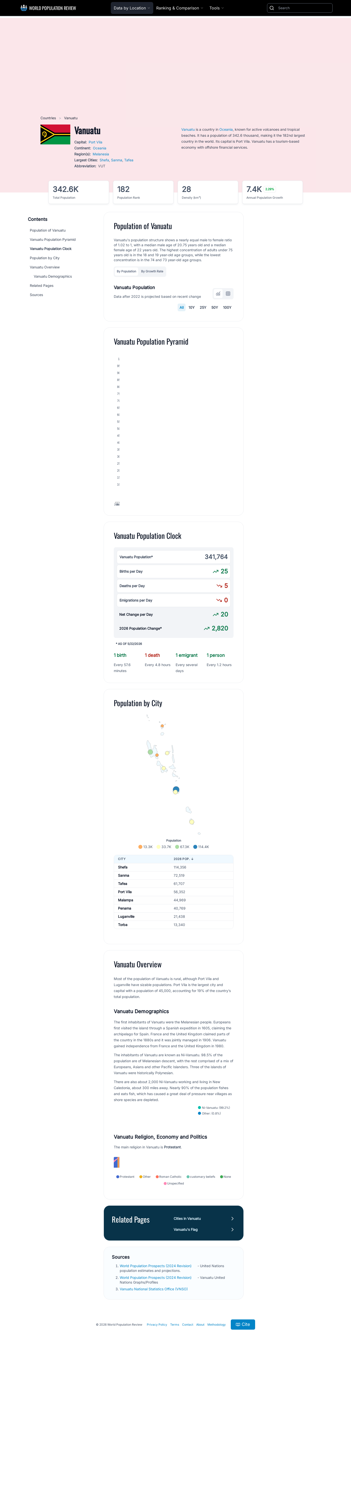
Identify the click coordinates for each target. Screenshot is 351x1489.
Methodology (216, 1452)
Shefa (104, 160)
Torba (122, 1004)
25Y (203, 307)
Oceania (99, 148)
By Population (126, 271)
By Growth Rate (152, 271)
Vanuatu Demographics (53, 276)
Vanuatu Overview (45, 267)
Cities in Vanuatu (187, 1346)
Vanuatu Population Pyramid (53, 239)
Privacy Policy (157, 1452)
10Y (192, 307)
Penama (124, 988)
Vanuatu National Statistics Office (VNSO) (154, 1416)
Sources (36, 295)
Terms (174, 1452)
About (200, 1452)
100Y (227, 307)
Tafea (128, 160)
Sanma (116, 160)
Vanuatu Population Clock (51, 249)
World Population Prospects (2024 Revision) (156, 1393)
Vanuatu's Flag (186, 1357)
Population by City (45, 258)
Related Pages (41, 285)
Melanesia (101, 154)
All (182, 307)
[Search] (304, 7)
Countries (48, 118)
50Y (214, 307)
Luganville (126, 996)
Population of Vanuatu (48, 230)
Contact (187, 1452)
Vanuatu (188, 129)
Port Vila (95, 142)
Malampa (125, 980)
